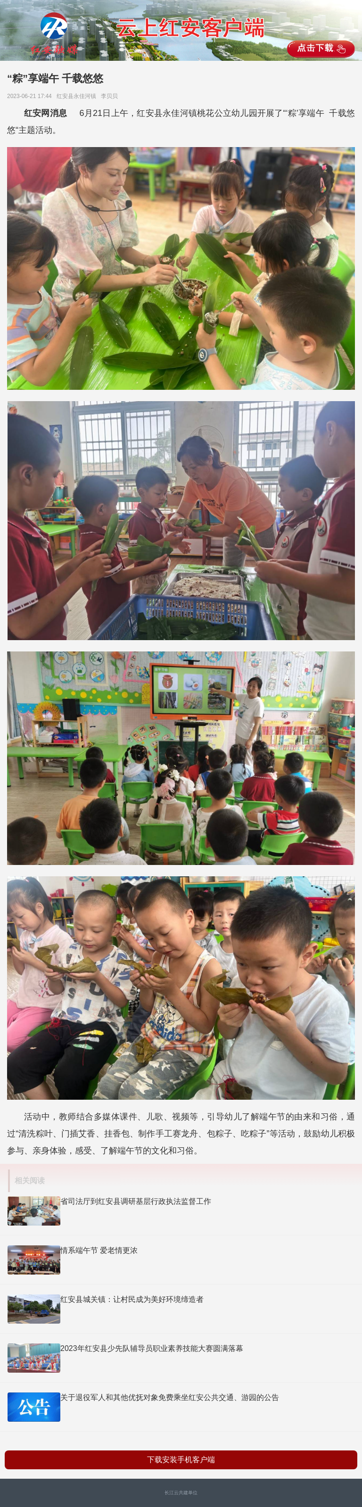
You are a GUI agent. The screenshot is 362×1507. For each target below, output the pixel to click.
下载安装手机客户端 (181, 1460)
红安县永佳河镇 (78, 96)
